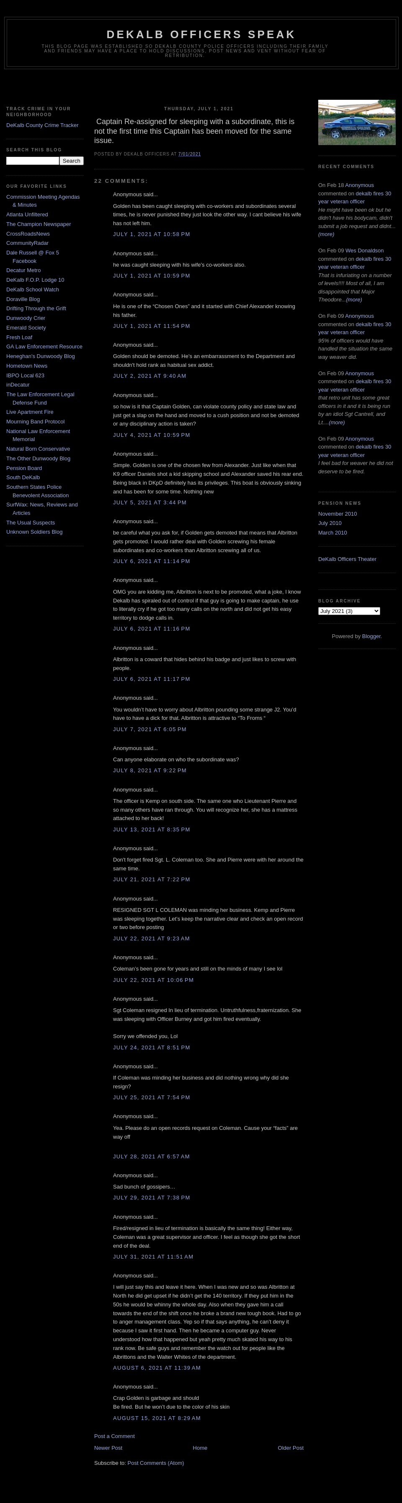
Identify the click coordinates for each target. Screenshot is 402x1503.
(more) (326, 234)
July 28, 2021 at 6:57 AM (151, 1156)
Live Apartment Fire (30, 412)
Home (200, 1448)
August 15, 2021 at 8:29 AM (157, 1418)
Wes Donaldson (364, 250)
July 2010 (330, 523)
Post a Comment (114, 1436)
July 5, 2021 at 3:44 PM (150, 502)
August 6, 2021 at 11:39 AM (157, 1368)
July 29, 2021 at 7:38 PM (152, 1197)
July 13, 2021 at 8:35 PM (152, 829)
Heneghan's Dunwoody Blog (40, 356)
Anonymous (359, 185)
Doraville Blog (23, 299)
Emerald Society (26, 327)
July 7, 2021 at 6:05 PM (150, 729)
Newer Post (108, 1448)
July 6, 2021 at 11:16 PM (152, 629)
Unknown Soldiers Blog (34, 532)
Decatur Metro (23, 270)
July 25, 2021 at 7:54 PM (152, 1097)
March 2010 (332, 533)
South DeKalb (23, 477)
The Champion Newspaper (38, 224)
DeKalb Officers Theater (347, 559)
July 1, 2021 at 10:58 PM (152, 234)
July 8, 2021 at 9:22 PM (150, 770)
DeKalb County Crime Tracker (42, 125)
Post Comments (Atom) (156, 1463)
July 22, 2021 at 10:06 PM (153, 980)
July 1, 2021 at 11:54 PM (152, 326)
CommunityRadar (27, 243)
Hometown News (26, 366)
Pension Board (24, 468)
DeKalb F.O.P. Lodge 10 (35, 280)
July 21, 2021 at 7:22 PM (152, 879)
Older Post (291, 1448)
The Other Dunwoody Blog (38, 458)
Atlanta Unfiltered (27, 214)
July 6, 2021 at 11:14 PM (152, 561)
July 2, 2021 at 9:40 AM (149, 376)
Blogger (371, 636)
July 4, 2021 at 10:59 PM (152, 435)
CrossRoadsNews (28, 234)
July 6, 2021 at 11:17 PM (152, 679)
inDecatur (18, 385)
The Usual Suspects (30, 522)
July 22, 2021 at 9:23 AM (151, 938)
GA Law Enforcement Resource (44, 346)
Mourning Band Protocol (35, 421)
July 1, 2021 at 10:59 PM (152, 276)
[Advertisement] (201, 86)
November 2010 (337, 514)
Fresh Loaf (19, 337)
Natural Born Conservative (38, 449)
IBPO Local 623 (25, 375)
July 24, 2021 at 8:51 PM (152, 1047)
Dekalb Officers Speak (201, 34)
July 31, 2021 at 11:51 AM (153, 1257)
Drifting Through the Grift (36, 308)
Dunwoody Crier (25, 318)
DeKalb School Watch (32, 289)
